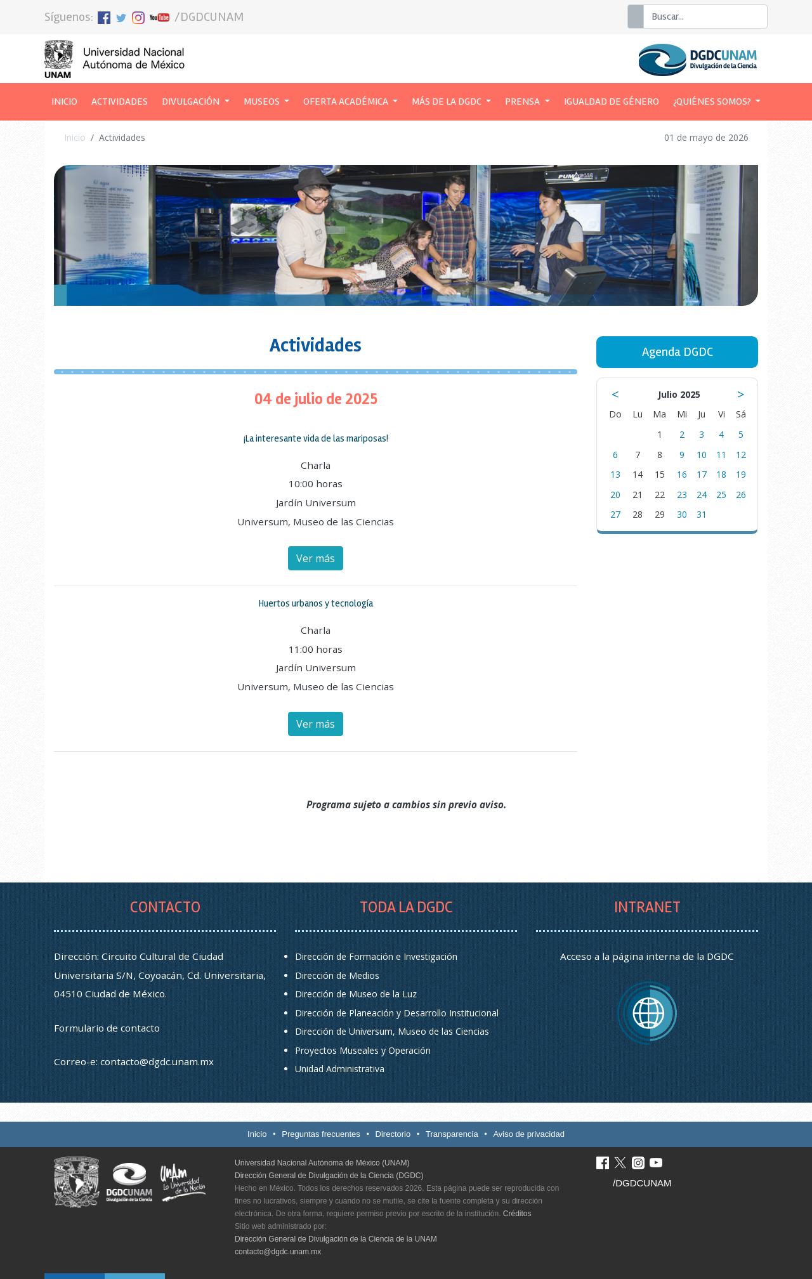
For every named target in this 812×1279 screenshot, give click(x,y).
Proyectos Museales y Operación (363, 1050)
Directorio (393, 1134)
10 (702, 455)
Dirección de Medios (337, 975)
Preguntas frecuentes (321, 1134)
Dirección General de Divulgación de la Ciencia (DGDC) (329, 1175)
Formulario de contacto (107, 1027)
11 (721, 455)
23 (682, 495)
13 (615, 474)
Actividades (119, 101)
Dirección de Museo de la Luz (356, 994)
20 (615, 495)
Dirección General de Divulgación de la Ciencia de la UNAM (336, 1239)
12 (741, 455)
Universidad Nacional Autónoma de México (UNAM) (322, 1162)
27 (615, 514)
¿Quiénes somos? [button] (713, 101)
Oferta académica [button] (346, 101)
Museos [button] (263, 101)
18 (721, 474)
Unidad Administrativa (339, 1069)
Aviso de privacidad (529, 1134)
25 (721, 495)
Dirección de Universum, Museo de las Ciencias (392, 1031)
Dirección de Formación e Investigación (376, 956)
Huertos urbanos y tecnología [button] (316, 603)
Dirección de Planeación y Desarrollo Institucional (397, 1013)
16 (682, 474)
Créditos (517, 1213)
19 (741, 474)
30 (682, 514)
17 (702, 474)
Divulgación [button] (191, 101)
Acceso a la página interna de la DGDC (647, 956)
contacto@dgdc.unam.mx (157, 1061)
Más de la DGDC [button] (447, 101)
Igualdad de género (611, 101)
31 (702, 514)
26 (741, 495)
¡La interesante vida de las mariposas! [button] (316, 438)
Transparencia (452, 1134)
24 (702, 495)
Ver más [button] (315, 558)
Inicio (67, 100)
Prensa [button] (523, 101)
